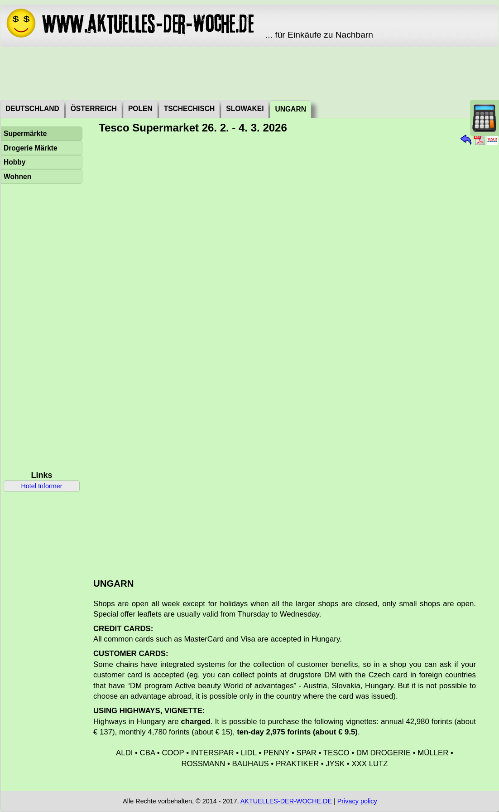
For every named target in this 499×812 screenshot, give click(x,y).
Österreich (94, 108)
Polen (140, 108)
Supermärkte (25, 133)
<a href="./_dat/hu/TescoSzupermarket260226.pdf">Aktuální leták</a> (291, 353)
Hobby (15, 162)
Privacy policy (357, 801)
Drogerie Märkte (31, 148)
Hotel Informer (41, 486)
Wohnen (17, 176)
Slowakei (245, 108)
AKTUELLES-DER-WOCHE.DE (286, 801)
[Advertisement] (249, 72)
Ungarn (290, 109)
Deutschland (32, 108)
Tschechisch (189, 108)
